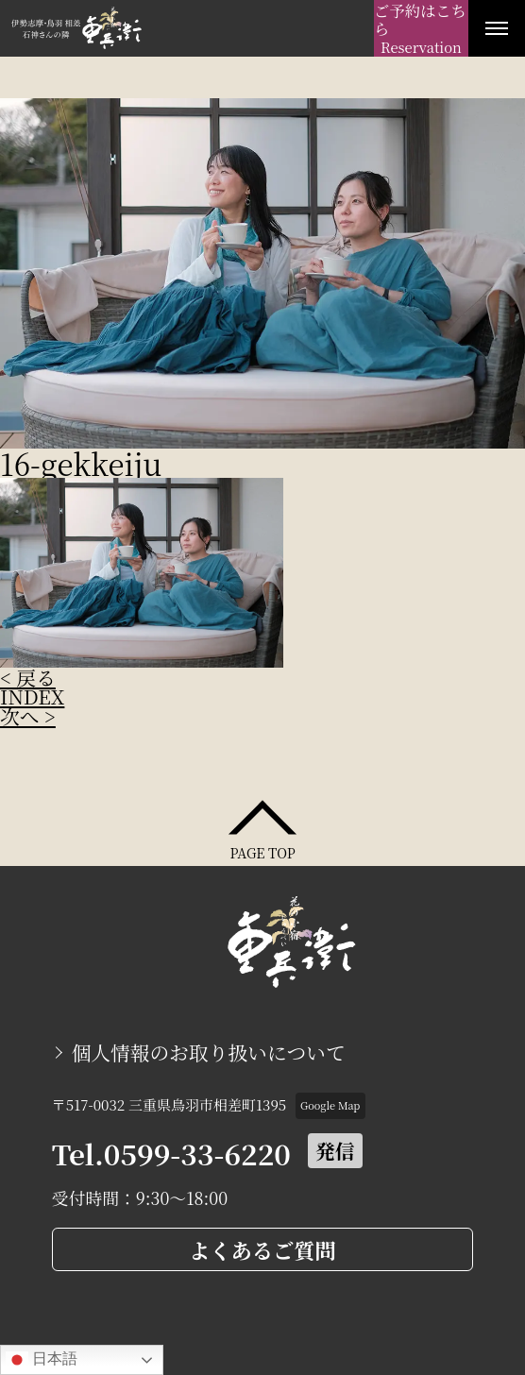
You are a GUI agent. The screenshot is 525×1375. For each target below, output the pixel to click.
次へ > (28, 716)
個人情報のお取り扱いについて (209, 1052)
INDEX (32, 696)
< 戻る (28, 677)
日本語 (41, 1360)
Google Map (330, 1104)
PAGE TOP (262, 851)
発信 (335, 1150)
